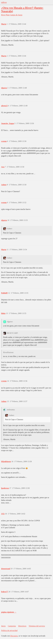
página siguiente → (8, 612)
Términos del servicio (37, 626)
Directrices (22, 626)
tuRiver (4, 2)
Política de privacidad (9, 630)
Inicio (3, 626)
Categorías (12, 626)
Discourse (14, 636)
